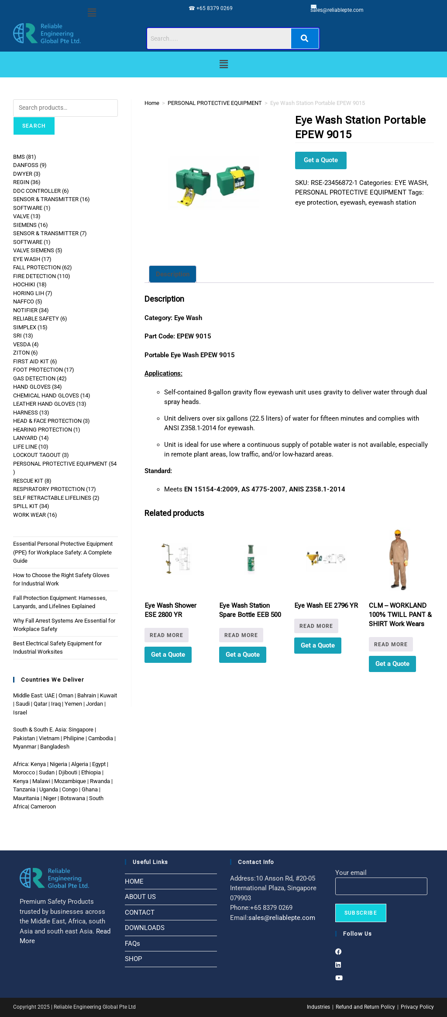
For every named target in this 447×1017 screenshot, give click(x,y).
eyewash (352, 202)
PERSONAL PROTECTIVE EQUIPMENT (215, 103)
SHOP (133, 959)
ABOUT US (140, 897)
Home (151, 103)
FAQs (132, 943)
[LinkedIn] (338, 965)
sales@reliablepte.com (337, 10)
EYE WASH (411, 183)
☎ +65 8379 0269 (211, 8)
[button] (92, 12)
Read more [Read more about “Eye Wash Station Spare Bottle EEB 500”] (241, 635)
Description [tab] (172, 274)
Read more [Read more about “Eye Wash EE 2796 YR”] (316, 626)
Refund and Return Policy (365, 1007)
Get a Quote (321, 160)
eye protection (316, 202)
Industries (318, 1007)
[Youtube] (339, 978)
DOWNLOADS (145, 928)
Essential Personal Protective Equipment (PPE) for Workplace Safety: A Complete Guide (63, 552)
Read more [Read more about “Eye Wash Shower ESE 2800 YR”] (166, 635)
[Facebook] (338, 952)
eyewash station (392, 202)
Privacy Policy (417, 1007)
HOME (134, 881)
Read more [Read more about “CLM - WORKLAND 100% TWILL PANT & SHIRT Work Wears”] (391, 644)
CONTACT (140, 912)
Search (34, 126)
